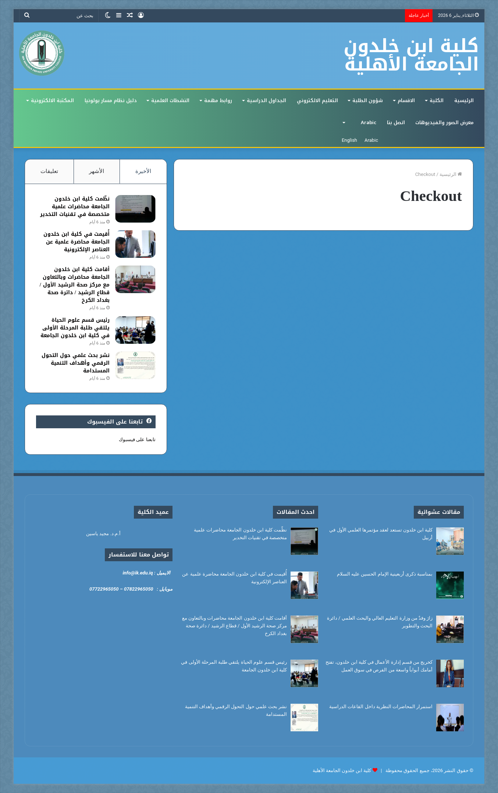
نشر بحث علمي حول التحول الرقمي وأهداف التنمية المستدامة (76, 363)
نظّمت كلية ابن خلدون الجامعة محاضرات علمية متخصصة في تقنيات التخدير (75, 206)
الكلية (437, 100)
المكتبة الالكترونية (52, 100)
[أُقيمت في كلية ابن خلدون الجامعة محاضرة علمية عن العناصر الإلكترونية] (135, 244)
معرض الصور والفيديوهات (444, 122)
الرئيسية (464, 100)
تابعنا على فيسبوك (137, 439)
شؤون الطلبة (367, 100)
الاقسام (406, 100)
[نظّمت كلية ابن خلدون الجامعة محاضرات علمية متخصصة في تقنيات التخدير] (135, 209)
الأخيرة (143, 171)
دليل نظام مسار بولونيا (111, 100)
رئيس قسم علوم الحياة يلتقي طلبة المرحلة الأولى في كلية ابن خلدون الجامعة (75, 327)
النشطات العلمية (170, 100)
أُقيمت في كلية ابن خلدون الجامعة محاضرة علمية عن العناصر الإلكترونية (76, 242)
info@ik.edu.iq (137, 573)
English (349, 140)
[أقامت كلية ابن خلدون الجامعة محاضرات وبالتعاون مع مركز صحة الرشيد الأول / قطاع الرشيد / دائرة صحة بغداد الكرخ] (135, 279)
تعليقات (49, 171)
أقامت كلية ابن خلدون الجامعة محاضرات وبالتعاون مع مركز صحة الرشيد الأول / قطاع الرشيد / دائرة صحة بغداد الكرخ (75, 284)
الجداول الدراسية (266, 100)
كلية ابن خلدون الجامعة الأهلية (342, 770)
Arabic (368, 122)
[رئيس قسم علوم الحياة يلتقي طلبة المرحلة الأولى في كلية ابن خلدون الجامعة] (135, 330)
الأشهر (96, 171)
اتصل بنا (396, 122)
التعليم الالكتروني (317, 100)
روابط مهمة (218, 100)
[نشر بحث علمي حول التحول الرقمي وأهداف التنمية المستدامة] (135, 365)
